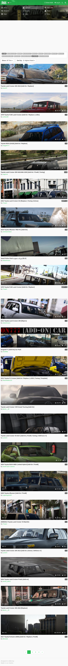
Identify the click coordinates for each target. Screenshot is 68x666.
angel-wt (5, 174)
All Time (7, 60)
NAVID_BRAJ (7, 581)
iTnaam (5, 203)
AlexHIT (5, 88)
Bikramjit (5, 639)
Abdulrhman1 (6, 260)
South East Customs (9, 466)
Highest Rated (26, 60)
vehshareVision (7, 231)
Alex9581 (5, 351)
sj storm (5, 438)
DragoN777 (6, 145)
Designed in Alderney (7, 661)
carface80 (5, 117)
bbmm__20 (6, 409)
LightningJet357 (7, 495)
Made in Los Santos (7, 663)
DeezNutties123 (7, 380)
